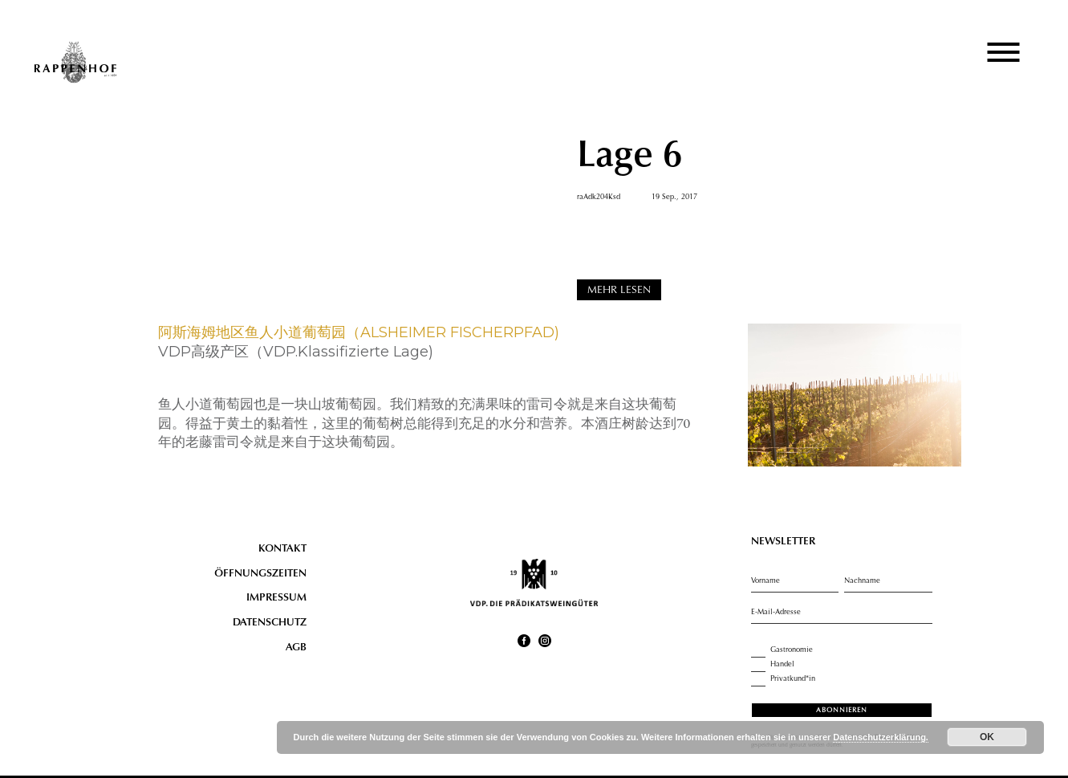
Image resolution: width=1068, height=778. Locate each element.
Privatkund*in (783, 679)
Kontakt (282, 549)
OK (987, 737)
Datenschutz (270, 623)
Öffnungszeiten (260, 574)
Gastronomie (782, 650)
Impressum (276, 598)
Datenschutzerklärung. (880, 737)
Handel (772, 665)
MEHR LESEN (619, 290)
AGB (296, 648)
